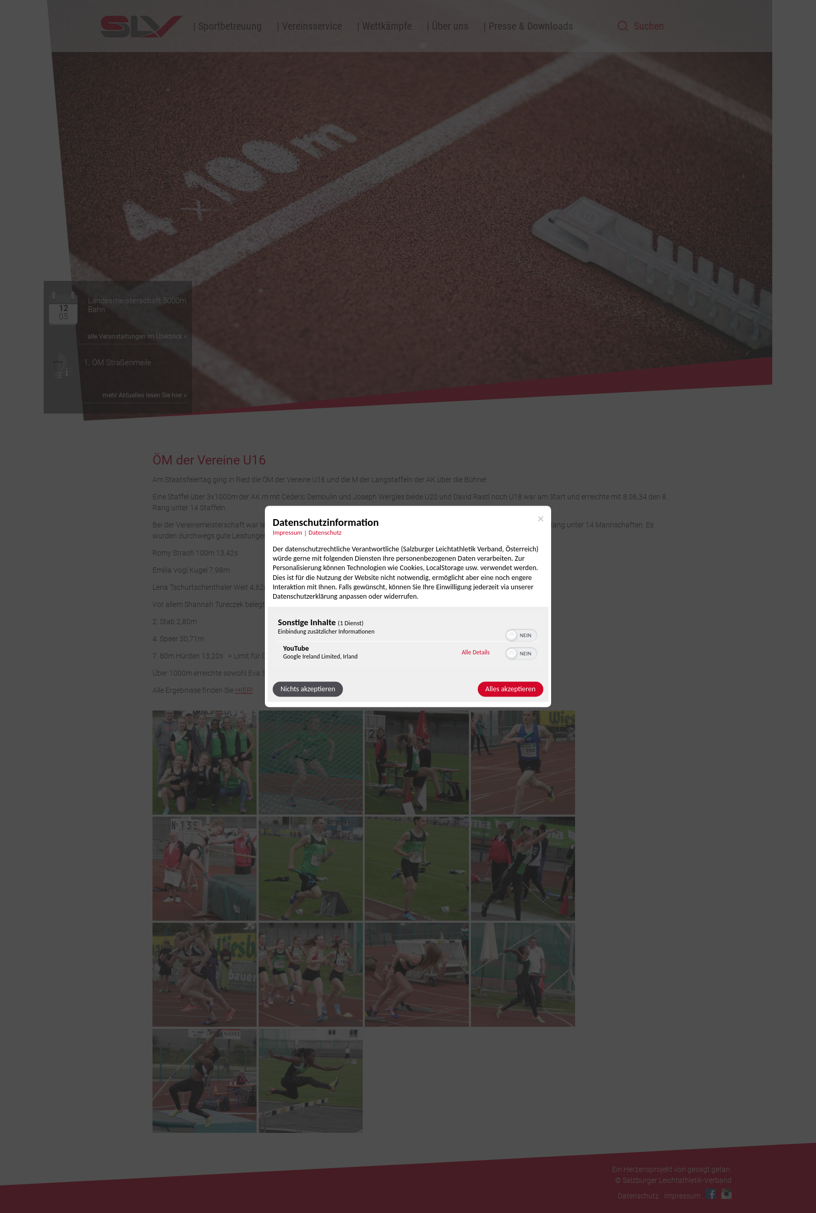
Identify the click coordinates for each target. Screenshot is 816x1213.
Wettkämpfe (387, 26)
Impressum (682, 1196)
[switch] (521, 634)
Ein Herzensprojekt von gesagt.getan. (672, 1169)
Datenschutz (638, 1196)
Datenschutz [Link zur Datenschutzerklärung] (325, 532)
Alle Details (476, 652)
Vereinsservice (312, 26)
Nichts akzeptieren (307, 689)
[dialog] (408, 606)
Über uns (450, 26)
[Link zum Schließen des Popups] (540, 518)
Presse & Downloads (531, 26)
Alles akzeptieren (511, 689)
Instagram (726, 1194)
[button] (511, 635)
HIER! (244, 690)
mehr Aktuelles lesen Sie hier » (145, 395)
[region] (408, 641)
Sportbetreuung (230, 26)
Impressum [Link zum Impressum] (287, 532)
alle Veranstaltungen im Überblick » (137, 336)
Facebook (711, 1194)
